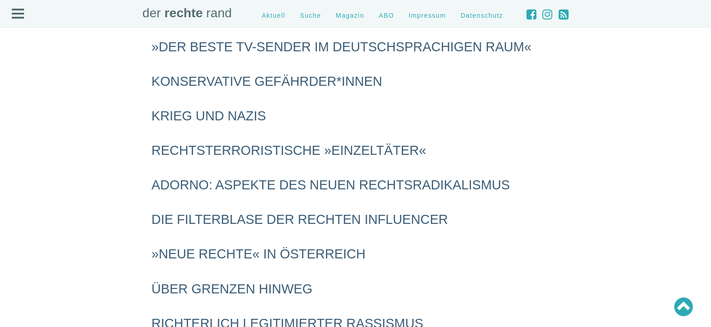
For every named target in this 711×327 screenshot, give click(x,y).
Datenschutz (482, 15)
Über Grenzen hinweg (231, 289)
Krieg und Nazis (208, 116)
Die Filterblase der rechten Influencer (299, 219)
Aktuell (273, 15)
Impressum (427, 15)
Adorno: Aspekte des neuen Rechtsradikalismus (330, 185)
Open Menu (18, 14)
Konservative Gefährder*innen (266, 81)
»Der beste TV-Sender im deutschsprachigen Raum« (341, 47)
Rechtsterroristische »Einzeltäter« (288, 150)
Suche (310, 15)
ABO (386, 15)
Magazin (350, 15)
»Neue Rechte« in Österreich (258, 254)
